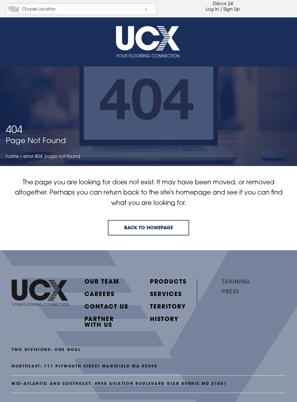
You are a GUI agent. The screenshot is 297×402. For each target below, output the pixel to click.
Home (12, 156)
